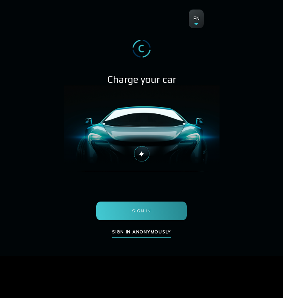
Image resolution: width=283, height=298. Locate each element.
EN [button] (196, 19)
